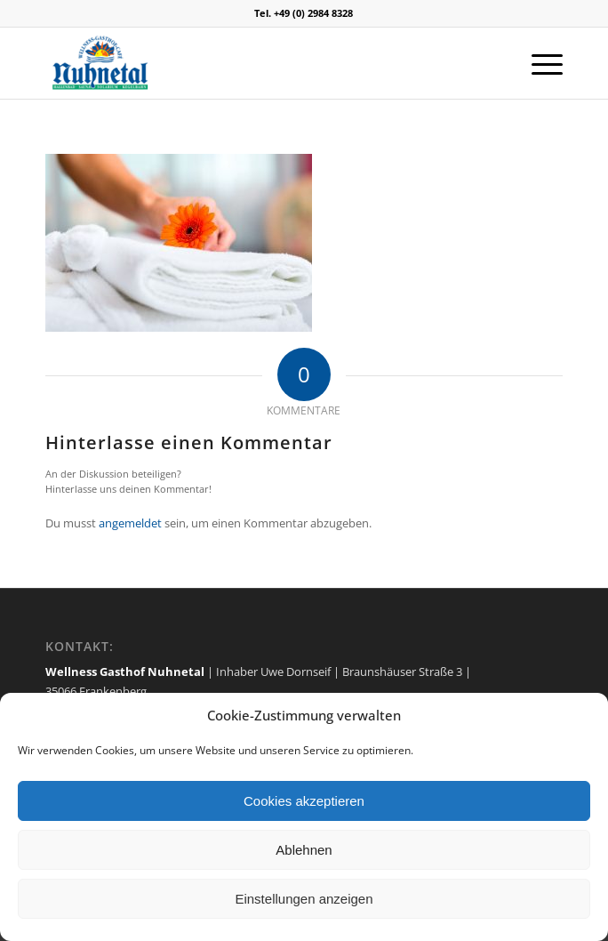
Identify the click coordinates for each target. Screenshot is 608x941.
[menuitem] (538, 63)
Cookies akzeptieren (304, 800)
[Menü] (538, 63)
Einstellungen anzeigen (303, 898)
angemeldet (130, 523)
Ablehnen (304, 849)
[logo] (252, 63)
